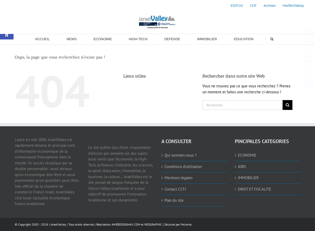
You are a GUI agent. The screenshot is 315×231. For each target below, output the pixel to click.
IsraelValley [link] (58, 224)
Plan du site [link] (174, 200)
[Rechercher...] (242, 105)
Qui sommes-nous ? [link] (181, 155)
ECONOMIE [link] (247, 155)
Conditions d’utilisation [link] (183, 166)
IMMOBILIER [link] (248, 177)
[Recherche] (287, 105)
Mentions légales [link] (179, 177)
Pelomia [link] (186, 224)
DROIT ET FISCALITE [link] (254, 189)
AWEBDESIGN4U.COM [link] (126, 224)
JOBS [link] (242, 166)
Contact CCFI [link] (175, 189)
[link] (236, 5)
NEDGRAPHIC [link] (152, 224)
